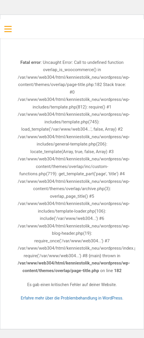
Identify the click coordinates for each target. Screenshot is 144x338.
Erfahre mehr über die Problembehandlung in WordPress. (72, 298)
